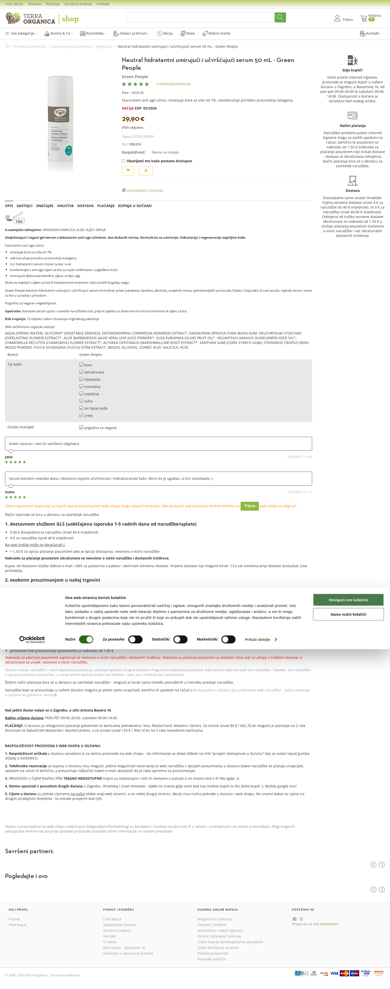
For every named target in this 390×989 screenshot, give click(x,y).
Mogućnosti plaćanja (214, 919)
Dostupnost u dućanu (145, 191)
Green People (135, 76)
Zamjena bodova (78, 3)
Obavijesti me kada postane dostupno (157, 161)
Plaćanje (53, 3)
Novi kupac (18, 924)
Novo (187, 33)
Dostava (34, 3)
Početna (7, 46)
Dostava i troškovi (212, 924)
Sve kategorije (21, 33)
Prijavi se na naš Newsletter (315, 924)
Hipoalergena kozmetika (71, 46)
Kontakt (103, 3)
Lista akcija (14, 3)
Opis (9, 205)
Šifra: (125, 93)
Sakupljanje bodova (119, 924)
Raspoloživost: (134, 152)
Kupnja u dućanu (135, 205)
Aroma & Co (58, 33)
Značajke (44, 205)
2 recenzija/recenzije (173, 83)
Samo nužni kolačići (348, 954)
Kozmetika (93, 33)
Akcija (165, 33)
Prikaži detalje (257, 979)
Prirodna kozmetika (30, 46)
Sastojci (25, 205)
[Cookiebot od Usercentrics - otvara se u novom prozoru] (32, 979)
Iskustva (65, 205)
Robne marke (216, 33)
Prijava (249, 506)
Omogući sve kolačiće (348, 939)
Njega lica (104, 46)
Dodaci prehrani (131, 33)
